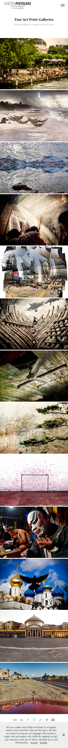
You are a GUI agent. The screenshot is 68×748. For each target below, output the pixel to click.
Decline (43, 742)
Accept (34, 742)
